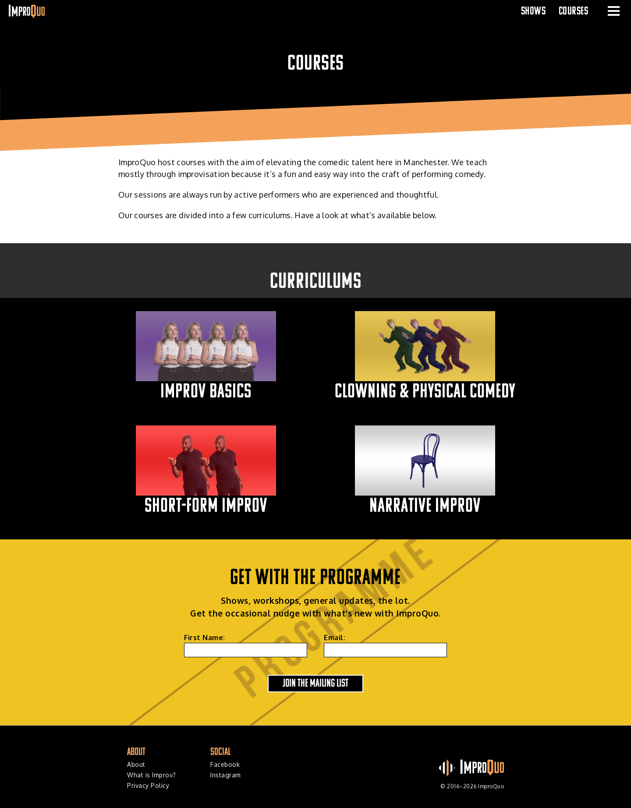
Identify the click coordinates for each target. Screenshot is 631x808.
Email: (334, 637)
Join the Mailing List (315, 682)
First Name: (204, 637)
